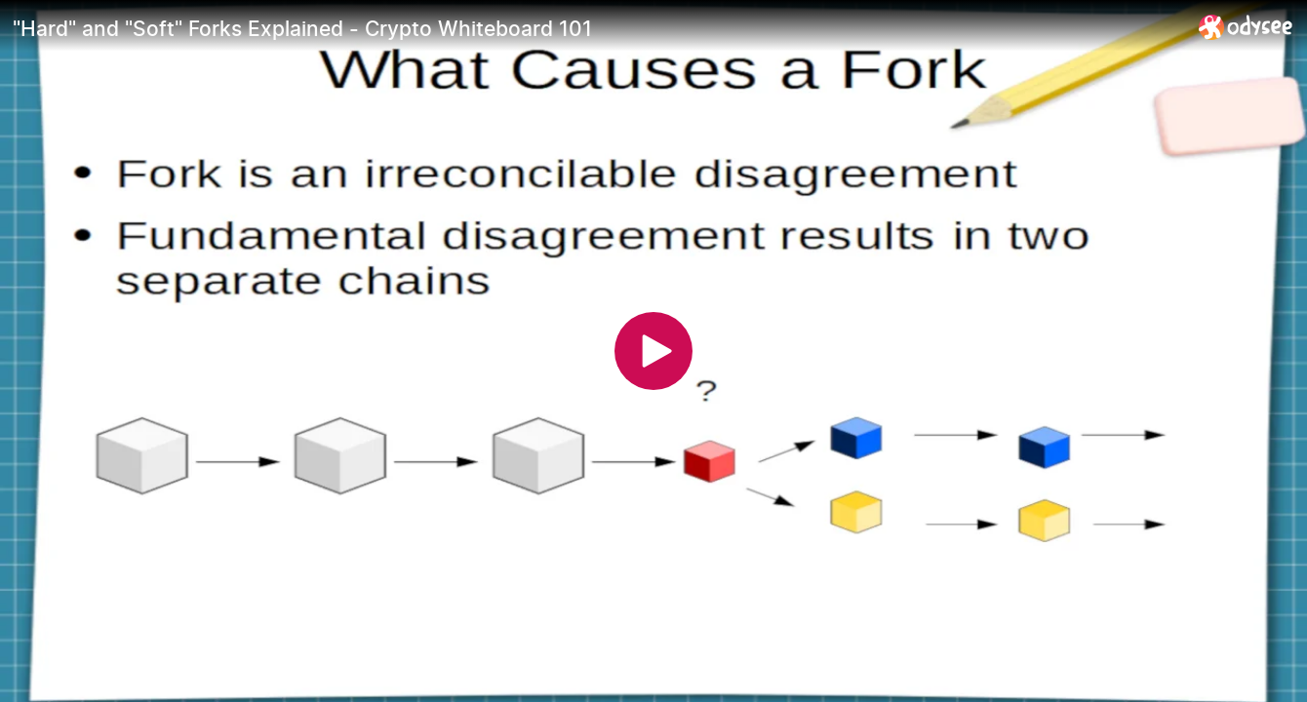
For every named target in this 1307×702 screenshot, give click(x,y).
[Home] (1246, 27)
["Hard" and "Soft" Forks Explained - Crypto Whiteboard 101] (598, 28)
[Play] (653, 351)
